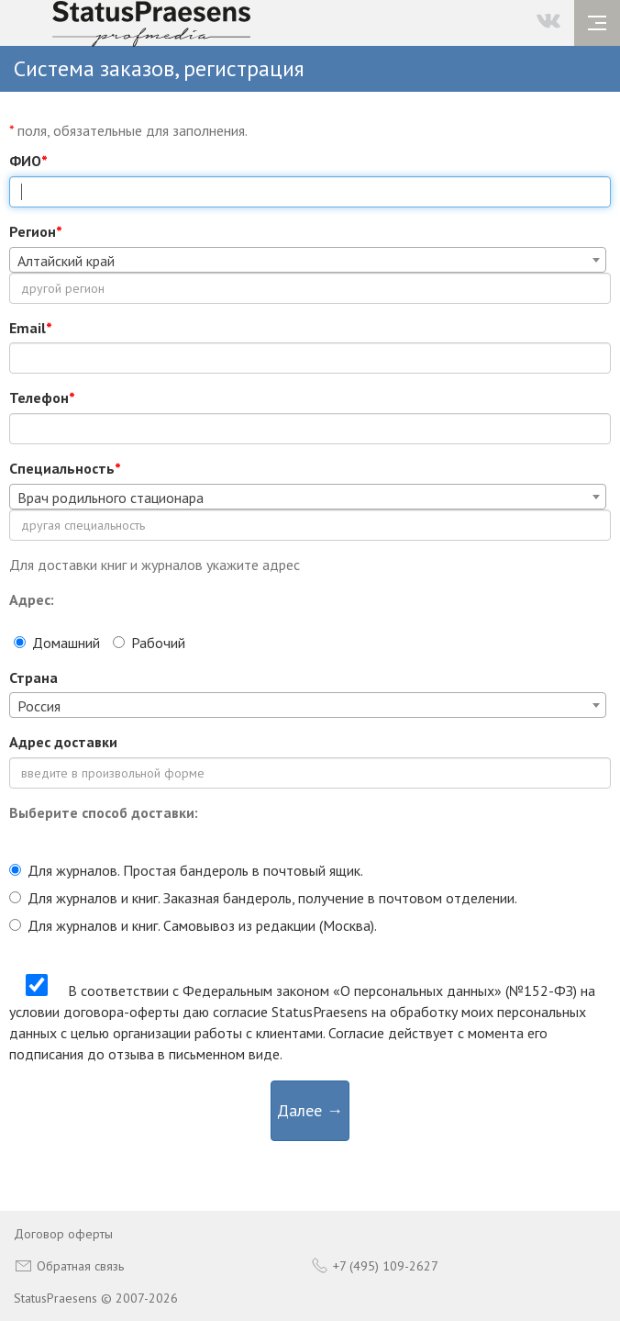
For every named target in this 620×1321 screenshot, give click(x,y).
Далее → (310, 1110)
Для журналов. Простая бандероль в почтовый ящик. (186, 870)
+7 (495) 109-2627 (374, 1266)
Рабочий (149, 642)
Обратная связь (69, 1266)
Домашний (57, 642)
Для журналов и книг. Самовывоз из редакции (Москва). (193, 925)
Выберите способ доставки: (103, 812)
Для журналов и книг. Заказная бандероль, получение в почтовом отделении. (263, 898)
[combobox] (307, 260)
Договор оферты (63, 1234)
